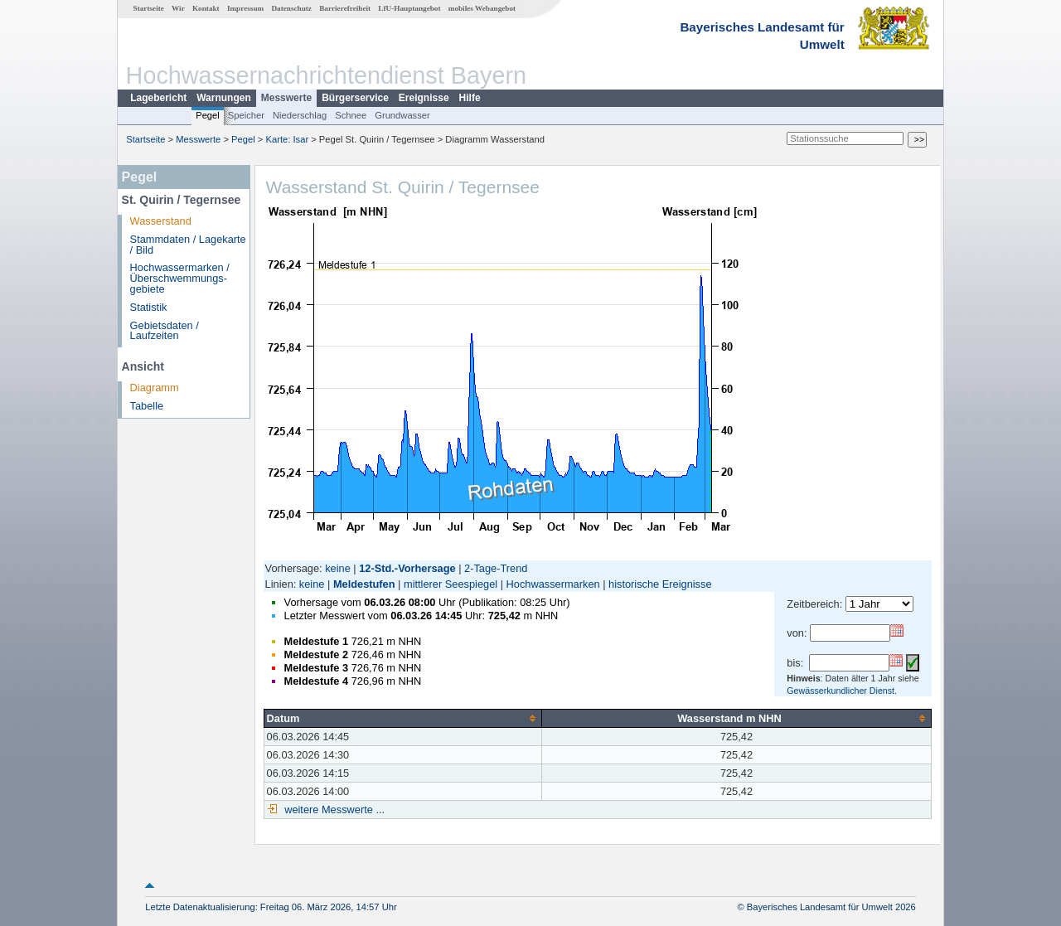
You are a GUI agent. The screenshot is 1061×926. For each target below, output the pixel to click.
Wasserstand (160, 221)
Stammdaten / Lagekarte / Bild (188, 244)
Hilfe (470, 98)
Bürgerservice (355, 98)
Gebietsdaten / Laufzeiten (164, 330)
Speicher (246, 115)
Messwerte (286, 98)
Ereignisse (424, 98)
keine (338, 568)
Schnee (350, 115)
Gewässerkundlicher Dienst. (842, 691)
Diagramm (154, 387)
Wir (178, 8)
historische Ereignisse (659, 584)
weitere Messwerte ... (333, 809)
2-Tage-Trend (495, 568)
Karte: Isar (287, 139)
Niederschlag (300, 115)
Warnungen (223, 98)
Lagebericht (158, 98)
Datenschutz (291, 8)
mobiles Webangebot (482, 8)
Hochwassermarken (553, 584)
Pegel (208, 115)
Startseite (148, 8)
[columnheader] (402, 718)
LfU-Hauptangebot (409, 8)
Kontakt (206, 8)
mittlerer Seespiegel (450, 584)
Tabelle (147, 406)
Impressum (245, 8)
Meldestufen (364, 584)
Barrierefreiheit (345, 8)
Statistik (148, 307)
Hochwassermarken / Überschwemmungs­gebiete (180, 278)
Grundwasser (402, 115)
